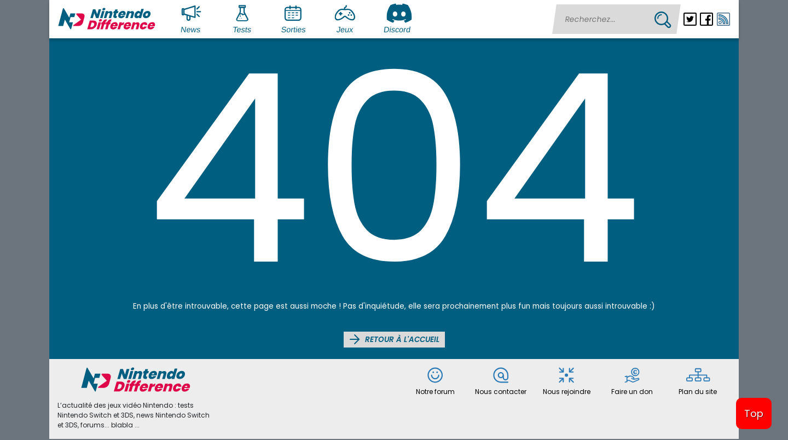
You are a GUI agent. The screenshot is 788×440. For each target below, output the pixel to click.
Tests (244, 18)
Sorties (295, 18)
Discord (398, 18)
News (193, 18)
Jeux (347, 18)
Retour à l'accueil (394, 339)
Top (753, 413)
